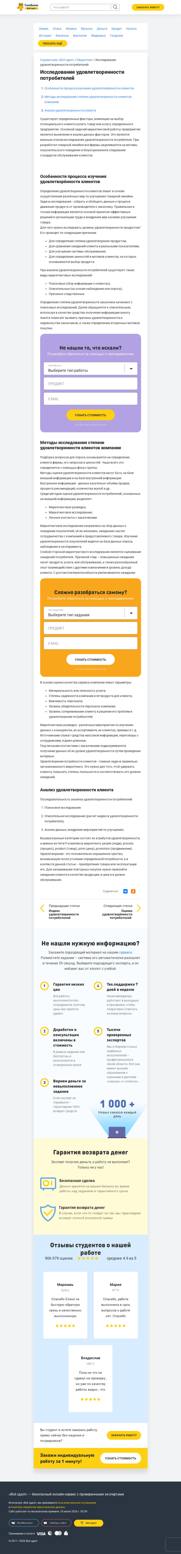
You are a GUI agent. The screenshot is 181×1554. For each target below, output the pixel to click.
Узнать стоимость (90, 415)
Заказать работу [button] (148, 7)
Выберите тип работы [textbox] (68, 370)
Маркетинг (85, 60)
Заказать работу (124, 1435)
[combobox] (91, 368)
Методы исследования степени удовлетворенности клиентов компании (80, 445)
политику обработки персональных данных (38, 1507)
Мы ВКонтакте (21, 1523)
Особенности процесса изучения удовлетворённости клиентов (89, 88)
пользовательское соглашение (77, 1502)
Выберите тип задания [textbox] (68, 615)
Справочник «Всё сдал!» (57, 60)
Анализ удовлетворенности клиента (70, 110)
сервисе (125, 952)
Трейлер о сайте (55, 1523)
